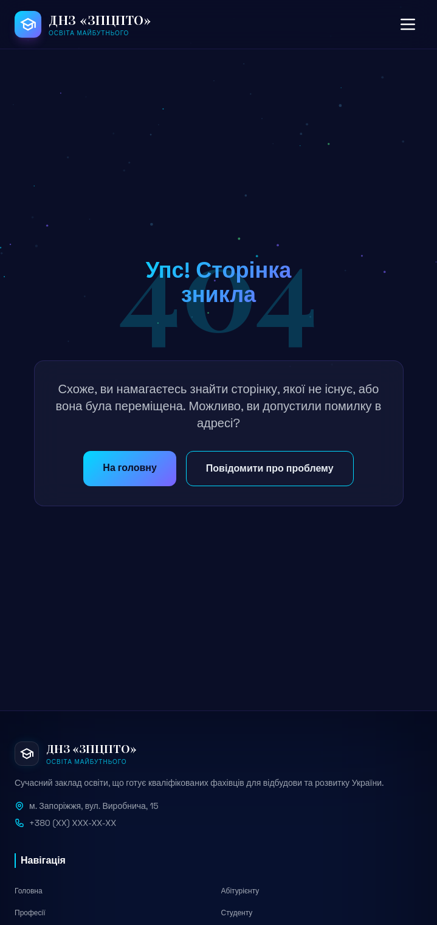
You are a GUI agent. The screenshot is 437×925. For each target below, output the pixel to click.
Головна (29, 891)
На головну (129, 467)
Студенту (237, 913)
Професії (30, 913)
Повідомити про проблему (270, 468)
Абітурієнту (240, 891)
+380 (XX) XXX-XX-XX (72, 822)
